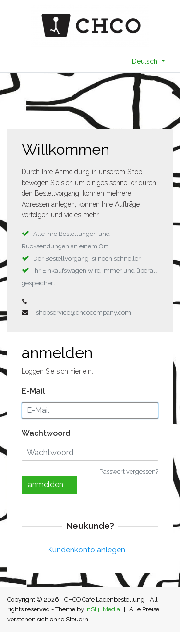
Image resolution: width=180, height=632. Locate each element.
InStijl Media (102, 609)
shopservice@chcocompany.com (83, 312)
